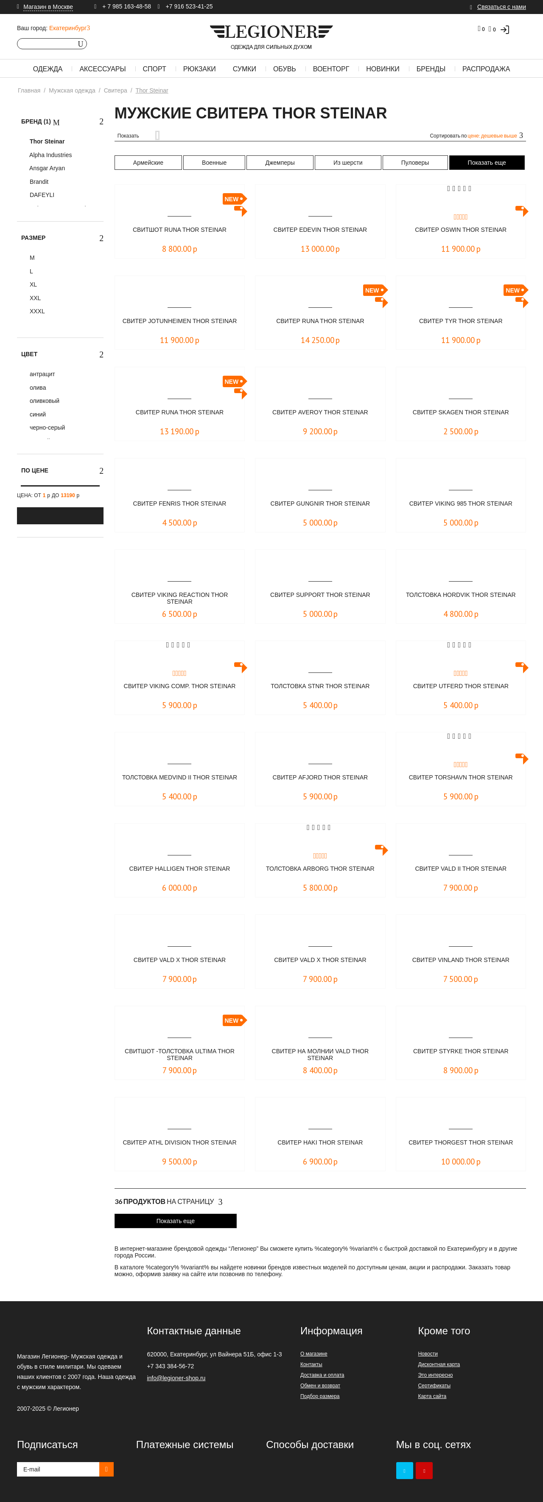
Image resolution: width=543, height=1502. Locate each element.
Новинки (383, 69)
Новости (427, 1354)
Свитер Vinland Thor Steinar (460, 960)
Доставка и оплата (322, 1375)
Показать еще (487, 162)
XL (32, 284)
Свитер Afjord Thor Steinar (320, 777)
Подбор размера (320, 1396)
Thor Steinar (46, 141)
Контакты (311, 1364)
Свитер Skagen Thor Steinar (461, 412)
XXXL (36, 311)
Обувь (284, 69)
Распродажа (486, 69)
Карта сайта (432, 1396)
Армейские (148, 162)
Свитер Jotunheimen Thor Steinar (179, 325)
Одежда (48, 69)
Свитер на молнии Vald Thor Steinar (320, 1055)
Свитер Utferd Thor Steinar (460, 686)
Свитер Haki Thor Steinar (320, 1142)
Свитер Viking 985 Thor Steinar (461, 503)
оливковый (43, 400)
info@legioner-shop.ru (176, 1378)
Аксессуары (102, 69)
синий (37, 414)
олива (37, 387)
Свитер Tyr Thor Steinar (461, 321)
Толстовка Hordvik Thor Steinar (461, 598)
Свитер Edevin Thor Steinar (320, 229)
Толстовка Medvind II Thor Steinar (179, 781)
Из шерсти (347, 162)
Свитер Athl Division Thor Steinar (179, 1146)
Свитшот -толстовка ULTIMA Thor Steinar (179, 1055)
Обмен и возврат (320, 1386)
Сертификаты (434, 1386)
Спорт (154, 69)
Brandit (38, 181)
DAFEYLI (41, 194)
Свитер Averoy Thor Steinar (320, 412)
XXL (34, 298)
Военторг (331, 69)
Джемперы (279, 162)
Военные (214, 162)
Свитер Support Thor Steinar (320, 595)
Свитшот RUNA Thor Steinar (179, 229)
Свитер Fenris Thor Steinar (179, 503)
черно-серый (46, 427)
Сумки (244, 69)
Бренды (431, 69)
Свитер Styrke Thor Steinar (460, 1051)
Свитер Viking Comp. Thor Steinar (180, 690)
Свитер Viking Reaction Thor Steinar (179, 598)
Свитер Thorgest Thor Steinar (461, 1142)
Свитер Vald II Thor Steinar (461, 868)
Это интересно (435, 1375)
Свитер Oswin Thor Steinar (461, 229)
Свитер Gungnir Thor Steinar (320, 503)
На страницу (169, 1202)
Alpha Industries (50, 155)
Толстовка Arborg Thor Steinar (320, 872)
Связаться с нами (501, 6)
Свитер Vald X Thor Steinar (179, 960)
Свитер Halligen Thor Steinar (180, 868)
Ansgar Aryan (46, 168)
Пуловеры (415, 162)
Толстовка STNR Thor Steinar (320, 686)
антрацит (41, 374)
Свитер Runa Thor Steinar (320, 321)
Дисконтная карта (439, 1364)
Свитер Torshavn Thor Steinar (460, 777)
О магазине (313, 1354)
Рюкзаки (199, 69)
